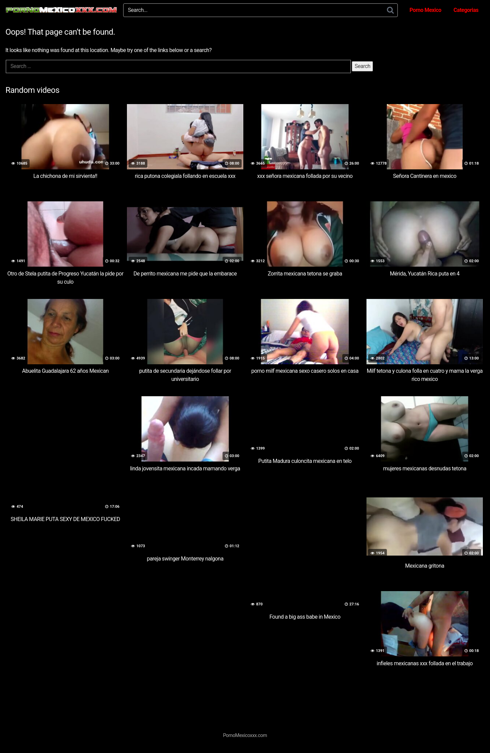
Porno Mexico (425, 10)
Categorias (466, 10)
